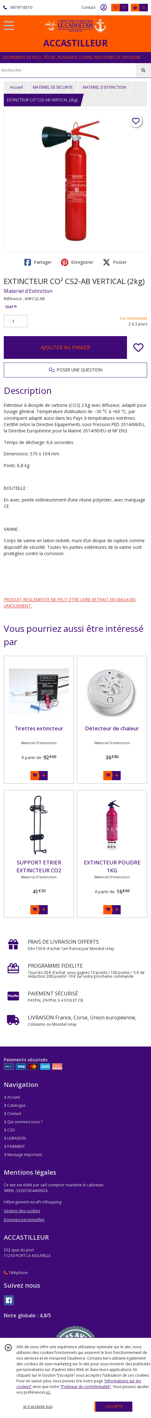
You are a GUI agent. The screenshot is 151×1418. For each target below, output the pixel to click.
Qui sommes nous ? (23, 1121)
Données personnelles (24, 1219)
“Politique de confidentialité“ (85, 1386)
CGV (9, 1130)
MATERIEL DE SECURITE (53, 87)
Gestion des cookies (22, 1210)
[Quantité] (15, 321)
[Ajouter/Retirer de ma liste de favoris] (138, 347)
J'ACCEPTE (114, 1406)
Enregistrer (77, 262)
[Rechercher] (143, 70)
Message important (23, 1154)
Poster (115, 262)
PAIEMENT (14, 1146)
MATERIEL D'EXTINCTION (104, 87)
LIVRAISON (15, 1138)
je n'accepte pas (37, 1406)
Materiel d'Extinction (28, 291)
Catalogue (15, 1105)
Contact (88, 7)
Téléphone (16, 1272)
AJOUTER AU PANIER (65, 347)
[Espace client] (103, 7)
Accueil (16, 87)
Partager (37, 262)
